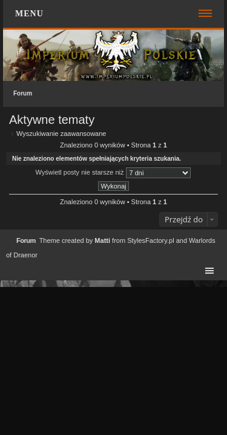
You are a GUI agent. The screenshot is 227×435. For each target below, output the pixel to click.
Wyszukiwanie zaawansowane (61, 133)
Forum (22, 93)
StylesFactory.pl (150, 240)
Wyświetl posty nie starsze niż (112, 172)
